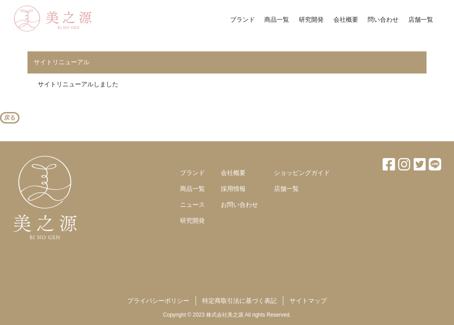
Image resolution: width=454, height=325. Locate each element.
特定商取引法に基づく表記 (239, 300)
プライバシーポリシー (158, 300)
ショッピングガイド (302, 172)
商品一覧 (276, 19)
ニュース (192, 204)
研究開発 (311, 19)
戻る (10, 117)
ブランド (242, 19)
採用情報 (233, 188)
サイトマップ (308, 300)
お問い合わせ (239, 204)
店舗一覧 (420, 19)
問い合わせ (383, 19)
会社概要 (345, 19)
